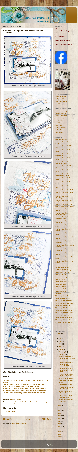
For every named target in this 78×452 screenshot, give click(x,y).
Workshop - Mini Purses (63, 305)
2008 (59, 434)
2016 (59, 413)
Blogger (51, 445)
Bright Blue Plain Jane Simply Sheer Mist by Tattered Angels (24, 390)
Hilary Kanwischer (61, 115)
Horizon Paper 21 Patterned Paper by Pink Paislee (21, 386)
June (61, 341)
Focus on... (59, 265)
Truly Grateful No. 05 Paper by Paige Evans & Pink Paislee (23, 384)
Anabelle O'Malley (61, 101)
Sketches (58, 293)
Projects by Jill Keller (62, 281)
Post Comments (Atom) (19, 423)
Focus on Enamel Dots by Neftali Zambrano (66, 379)
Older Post (46, 419)
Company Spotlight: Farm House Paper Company (63, 174)
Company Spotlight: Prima (63, 204)
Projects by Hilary (61, 277)
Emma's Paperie (59, 49)
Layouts (47, 402)
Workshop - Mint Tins (62, 308)
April (61, 346)
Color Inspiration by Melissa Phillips (65, 396)
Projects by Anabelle (62, 272)
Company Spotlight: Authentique (61, 221)
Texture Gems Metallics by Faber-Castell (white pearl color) (24, 393)
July (60, 338)
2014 (59, 418)
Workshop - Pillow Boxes (63, 310)
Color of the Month (61, 139)
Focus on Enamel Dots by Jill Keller (66, 387)
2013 (59, 421)
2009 (59, 431)
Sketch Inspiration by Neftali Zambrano (66, 392)
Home (27, 419)
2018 (59, 408)
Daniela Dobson (60, 113)
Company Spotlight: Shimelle (64, 206)
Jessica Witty (59, 118)
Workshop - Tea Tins (62, 315)
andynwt (38, 445)
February (62, 352)
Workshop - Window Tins (63, 320)
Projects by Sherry (61, 291)
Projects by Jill (60, 279)
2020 (59, 334)
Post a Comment (11, 411)
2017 (59, 410)
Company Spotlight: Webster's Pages (61, 213)
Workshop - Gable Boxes (63, 296)
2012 (59, 423)
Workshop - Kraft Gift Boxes (64, 303)
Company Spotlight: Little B (64, 190)
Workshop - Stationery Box (64, 312)
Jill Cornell (58, 120)
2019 (59, 405)
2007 (59, 437)
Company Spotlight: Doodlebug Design (61, 162)
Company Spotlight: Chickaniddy (61, 154)
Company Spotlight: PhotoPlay (61, 197)
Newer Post (8, 419)
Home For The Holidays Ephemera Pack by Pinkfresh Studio (24, 388)
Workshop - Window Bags (63, 317)
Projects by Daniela (61, 274)
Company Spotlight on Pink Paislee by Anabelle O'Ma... (66, 364)
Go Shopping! (59, 36)
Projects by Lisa (60, 284)
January (62, 354)
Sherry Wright (59, 132)
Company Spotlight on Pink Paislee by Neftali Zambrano (67, 358)
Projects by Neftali (9, 404)
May (60, 344)
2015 (59, 416)
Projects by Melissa (61, 286)
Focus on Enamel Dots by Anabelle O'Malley (66, 375)
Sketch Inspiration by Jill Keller (66, 400)
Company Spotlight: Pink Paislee (19, 402)
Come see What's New (62, 40)
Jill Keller (58, 104)
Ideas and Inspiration (37, 402)
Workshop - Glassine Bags (64, 300)
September (63, 336)
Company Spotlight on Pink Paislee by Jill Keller (66, 370)
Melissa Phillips (60, 99)
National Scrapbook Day (63, 270)
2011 (59, 426)
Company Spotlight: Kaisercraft (61, 241)
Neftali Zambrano (61, 96)
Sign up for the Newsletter (63, 44)
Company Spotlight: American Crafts (61, 217)
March (61, 349)
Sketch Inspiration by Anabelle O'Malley (66, 383)
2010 (59, 429)
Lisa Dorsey (59, 125)
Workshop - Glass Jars (62, 298)
